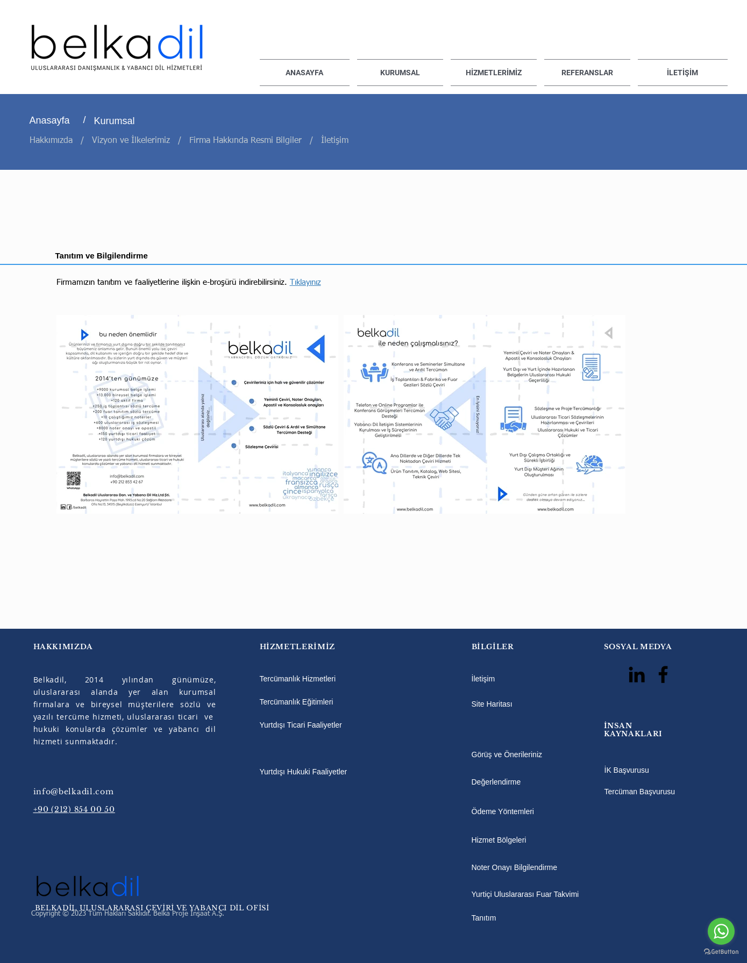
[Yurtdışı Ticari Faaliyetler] (324, 725)
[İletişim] (492, 679)
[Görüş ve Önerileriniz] (526, 755)
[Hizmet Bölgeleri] (505, 840)
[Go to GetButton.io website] (721, 951)
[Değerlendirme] (526, 782)
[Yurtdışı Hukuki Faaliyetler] (324, 772)
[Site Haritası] (496, 704)
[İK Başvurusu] (639, 770)
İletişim (336, 140)
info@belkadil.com (73, 791)
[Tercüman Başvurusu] (639, 792)
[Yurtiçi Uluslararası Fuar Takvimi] (536, 894)
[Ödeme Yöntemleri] (526, 812)
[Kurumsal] (121, 121)
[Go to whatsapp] (721, 931)
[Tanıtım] (492, 918)
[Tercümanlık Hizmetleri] (324, 679)
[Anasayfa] (57, 121)
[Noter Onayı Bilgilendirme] (526, 868)
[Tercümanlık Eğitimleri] (324, 702)
